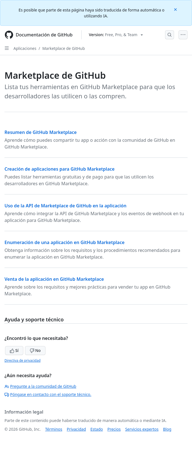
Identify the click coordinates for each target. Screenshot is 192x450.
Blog (167, 429)
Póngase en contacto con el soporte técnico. (47, 394)
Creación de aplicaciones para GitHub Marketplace (59, 169)
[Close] (176, 9)
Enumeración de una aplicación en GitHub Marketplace (64, 242)
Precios (114, 429)
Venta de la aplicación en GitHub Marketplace (54, 279)
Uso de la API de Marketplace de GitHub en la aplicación (65, 206)
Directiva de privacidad (22, 360)
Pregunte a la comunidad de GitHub (40, 386)
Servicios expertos (142, 429)
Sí (14, 350)
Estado (96, 429)
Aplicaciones (24, 48)
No (35, 350)
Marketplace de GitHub (63, 48)
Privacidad (76, 429)
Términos (53, 429)
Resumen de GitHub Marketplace (40, 132)
